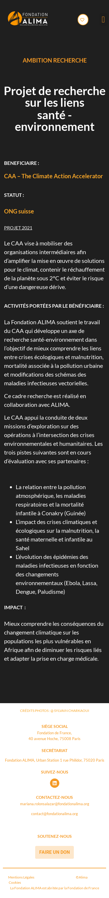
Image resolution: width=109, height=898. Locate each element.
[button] (103, 19)
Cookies (14, 882)
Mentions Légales (22, 877)
